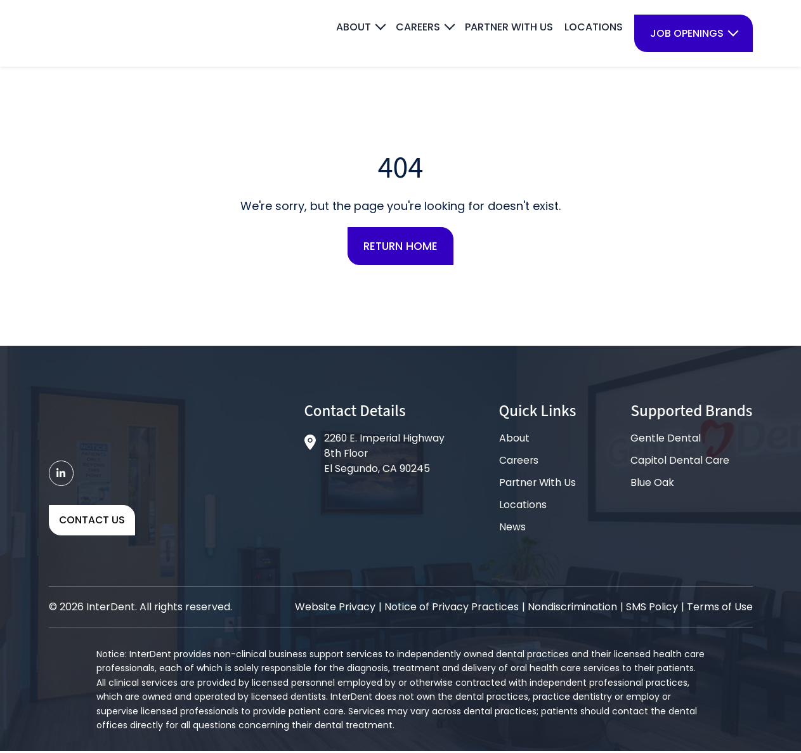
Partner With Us (537, 484)
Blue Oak (652, 484)
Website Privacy (335, 608)
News (511, 528)
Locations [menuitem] (593, 27)
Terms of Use (720, 608)
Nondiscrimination (572, 608)
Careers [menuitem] (418, 27)
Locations (522, 506)
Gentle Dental (665, 440)
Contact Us (92, 522)
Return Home (401, 247)
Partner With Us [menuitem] (509, 27)
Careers (518, 462)
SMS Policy (652, 608)
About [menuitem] (353, 27)
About (513, 440)
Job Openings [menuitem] (687, 33)
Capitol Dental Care (680, 462)
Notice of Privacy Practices (451, 608)
